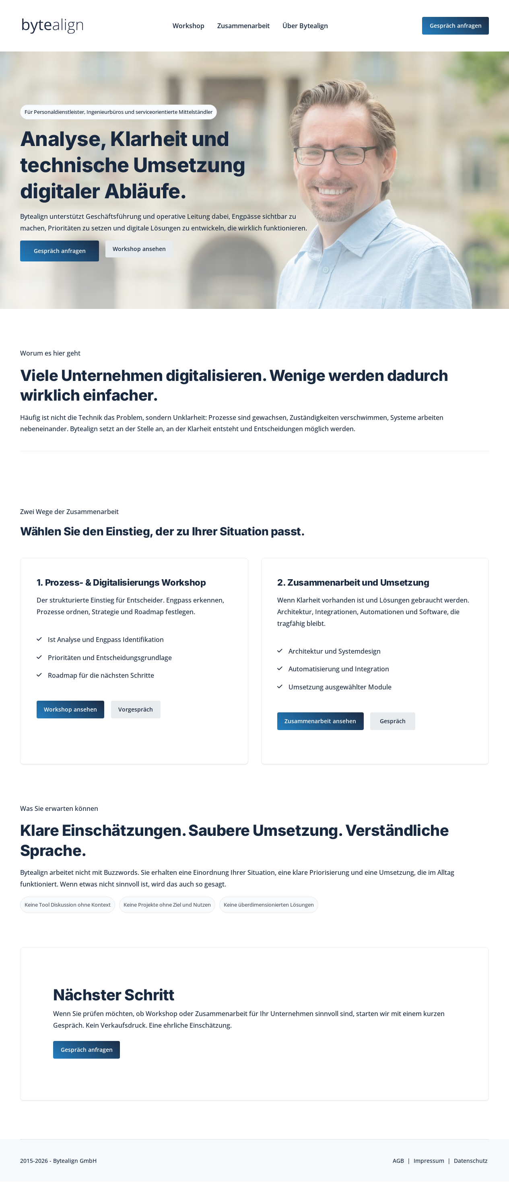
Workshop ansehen (141, 249)
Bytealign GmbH (75, 1159)
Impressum (429, 1159)
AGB (398, 1159)
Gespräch (395, 721)
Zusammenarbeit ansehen (321, 721)
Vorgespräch (138, 709)
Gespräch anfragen (60, 251)
